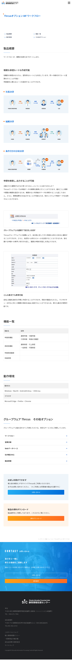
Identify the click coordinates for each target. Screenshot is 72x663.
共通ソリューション (49, 541)
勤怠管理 (8, 461)
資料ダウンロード (36, 520)
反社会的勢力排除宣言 (12, 645)
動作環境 (10, 38)
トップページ (41, 541)
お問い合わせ (36, 493)
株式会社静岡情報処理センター (10, 3)
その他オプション (42, 38)
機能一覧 (39, 34)
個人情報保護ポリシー (12, 639)
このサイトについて (11, 636)
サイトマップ (9, 649)
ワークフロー (9, 436)
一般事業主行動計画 (11, 642)
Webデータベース (11, 449)
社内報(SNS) (9, 455)
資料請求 (36, 584)
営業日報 (8, 443)
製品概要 (10, 34)
